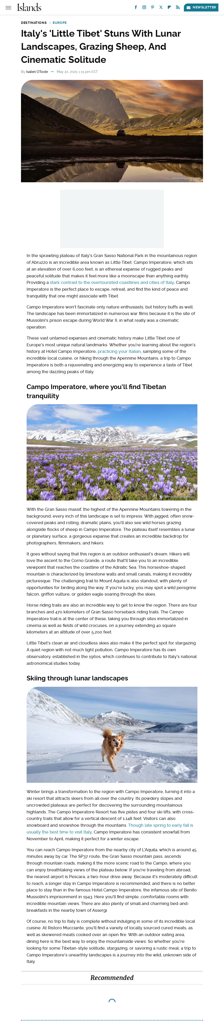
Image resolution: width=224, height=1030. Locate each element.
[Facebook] (135, 8)
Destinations (34, 23)
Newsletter (201, 7)
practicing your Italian (119, 351)
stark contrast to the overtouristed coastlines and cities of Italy (112, 282)
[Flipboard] (169, 8)
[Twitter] (161, 8)
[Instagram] (144, 8)
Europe (60, 23)
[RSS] (177, 8)
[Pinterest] (152, 8)
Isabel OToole (37, 72)
